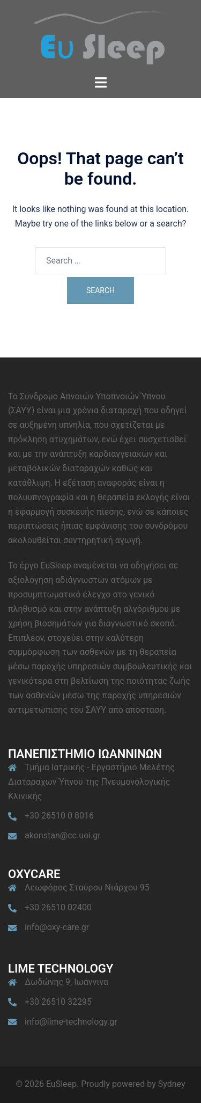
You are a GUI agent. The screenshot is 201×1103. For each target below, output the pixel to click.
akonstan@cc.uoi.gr (63, 835)
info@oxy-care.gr (57, 927)
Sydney (171, 1084)
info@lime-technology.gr (71, 1022)
